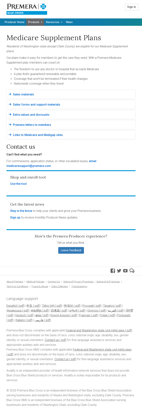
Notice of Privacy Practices (78, 281)
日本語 (55, 310)
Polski (104, 315)
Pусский (88, 305)
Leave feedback (71, 250)
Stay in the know (21, 211)
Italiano (20, 320)
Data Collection (59, 286)
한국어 (68, 305)
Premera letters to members (32, 125)
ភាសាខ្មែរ (36, 310)
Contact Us (54, 281)
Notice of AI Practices (108, 281)
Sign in (131, 7)
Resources (54, 22)
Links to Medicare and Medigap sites (38, 135)
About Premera (14, 281)
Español (11, 305)
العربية (112, 310)
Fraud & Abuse (40, 286)
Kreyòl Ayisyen (60, 315)
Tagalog (108, 305)
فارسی (39, 320)
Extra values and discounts (31, 114)
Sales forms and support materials (36, 104)
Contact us (52, 340)
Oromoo (92, 310)
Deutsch (20, 315)
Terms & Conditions (17, 286)
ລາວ (38, 315)
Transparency (79, 286)
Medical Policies (35, 281)
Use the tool (18, 184)
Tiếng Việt (48, 305)
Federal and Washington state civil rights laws (95, 330)
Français (84, 315)
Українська (13, 310)
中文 (29, 305)
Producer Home (14, 22)
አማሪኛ (73, 310)
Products (35, 22)
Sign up (15, 217)
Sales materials (23, 94)
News (69, 22)
